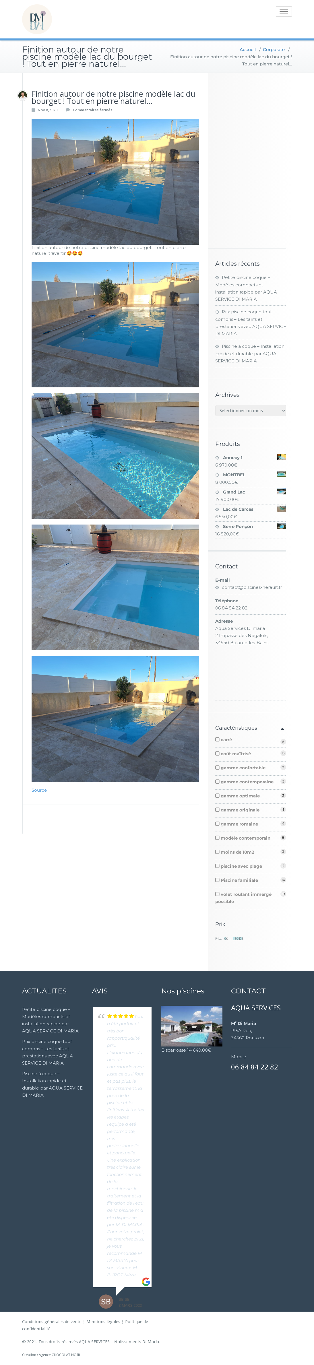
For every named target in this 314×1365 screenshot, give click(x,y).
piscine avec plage (241, 866)
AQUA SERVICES (94, 1341)
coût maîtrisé (236, 753)
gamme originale (240, 810)
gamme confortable (243, 767)
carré (226, 739)
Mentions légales (103, 1321)
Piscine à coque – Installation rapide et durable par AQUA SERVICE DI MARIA (249, 353)
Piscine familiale (239, 880)
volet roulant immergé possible (243, 898)
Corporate (274, 49)
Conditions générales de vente (52, 1321)
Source (39, 790)
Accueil (248, 49)
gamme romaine (239, 824)
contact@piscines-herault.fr (252, 587)
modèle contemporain (245, 838)
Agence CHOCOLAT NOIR (59, 1355)
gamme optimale (240, 796)
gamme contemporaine (247, 782)
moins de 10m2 (237, 852)
